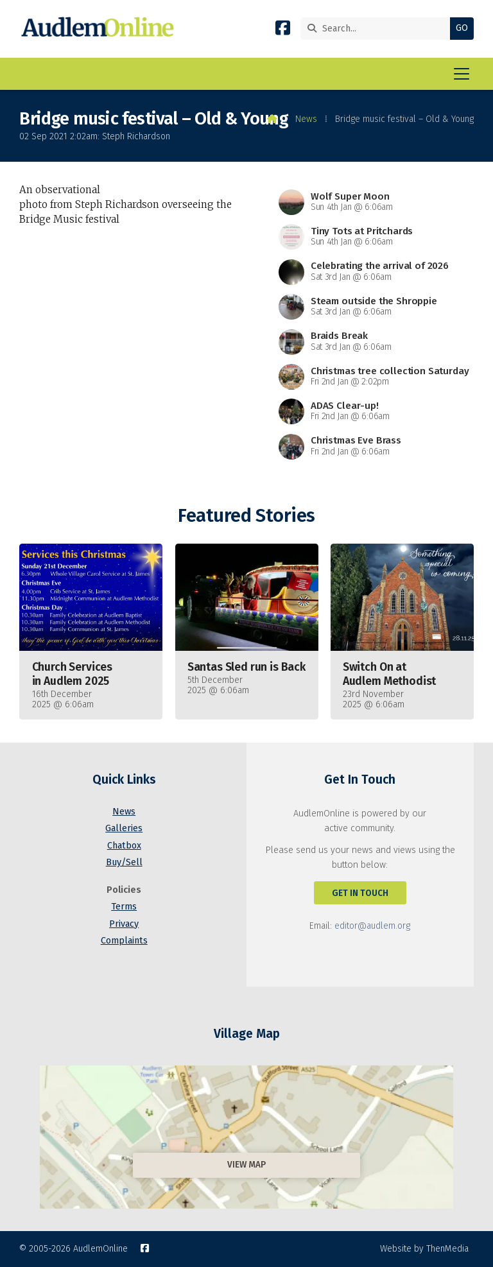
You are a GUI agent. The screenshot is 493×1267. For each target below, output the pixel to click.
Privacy (124, 923)
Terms (124, 906)
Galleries (124, 828)
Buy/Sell (124, 862)
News (306, 119)
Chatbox (124, 845)
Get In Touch (360, 893)
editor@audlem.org (372, 925)
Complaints (124, 940)
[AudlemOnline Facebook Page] (282, 30)
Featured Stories (246, 515)
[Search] (378, 28)
